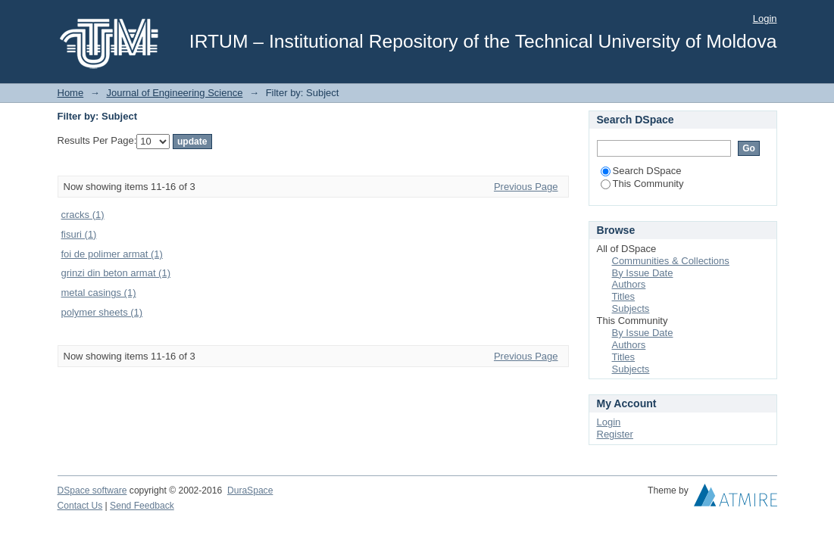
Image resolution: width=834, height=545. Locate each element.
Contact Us (80, 505)
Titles (624, 296)
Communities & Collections (670, 260)
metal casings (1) (98, 292)
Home (71, 92)
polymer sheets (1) (102, 312)
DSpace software (92, 490)
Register (615, 434)
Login (765, 18)
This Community (642, 183)
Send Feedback (142, 505)
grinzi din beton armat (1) (116, 273)
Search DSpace (641, 170)
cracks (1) (83, 214)
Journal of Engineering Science (174, 92)
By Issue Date (642, 273)
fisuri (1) (79, 234)
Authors (629, 284)
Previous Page (526, 186)
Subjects (631, 308)
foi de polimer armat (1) (112, 254)
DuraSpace (250, 490)
